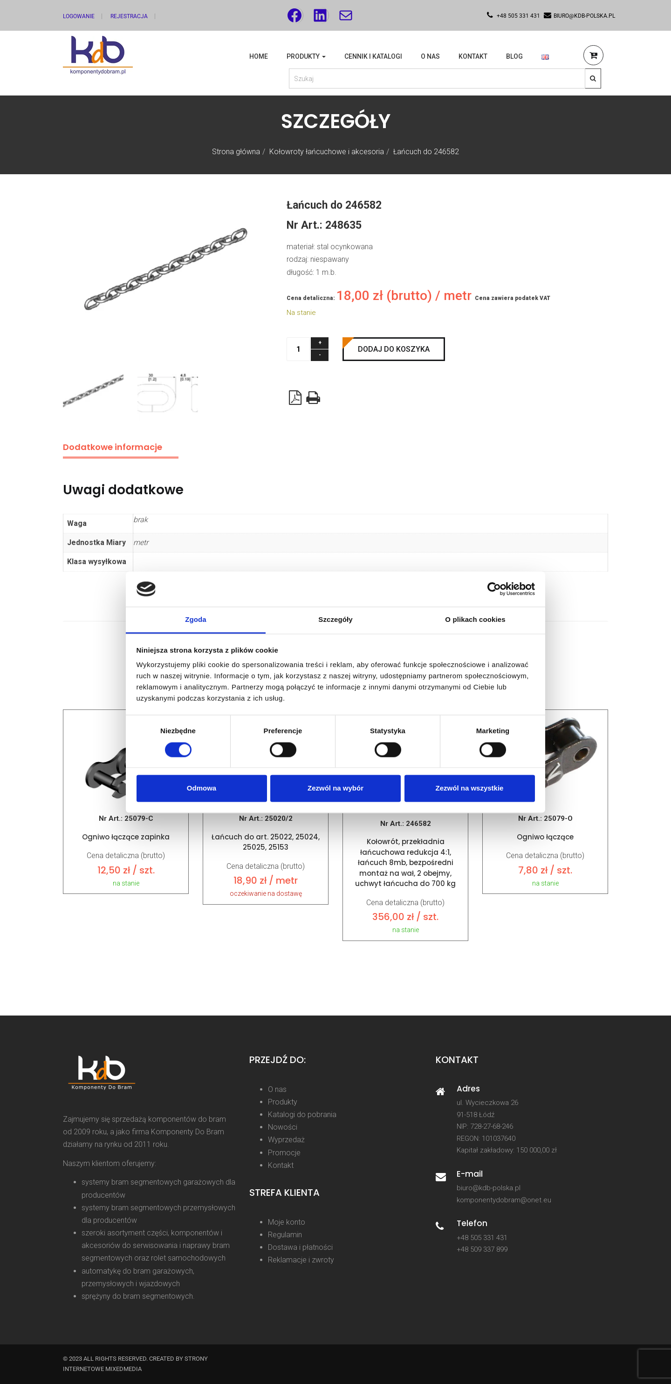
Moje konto (286, 1222)
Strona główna (236, 151)
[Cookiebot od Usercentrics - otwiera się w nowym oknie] (494, 589)
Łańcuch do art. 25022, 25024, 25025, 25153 (266, 842)
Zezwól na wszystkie (470, 788)
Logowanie (79, 16)
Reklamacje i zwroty (301, 1259)
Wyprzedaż (286, 1139)
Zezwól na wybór (335, 788)
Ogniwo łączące (545, 837)
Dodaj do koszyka (394, 349)
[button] (593, 57)
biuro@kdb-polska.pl (488, 1188)
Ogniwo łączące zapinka (126, 837)
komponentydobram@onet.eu (504, 1200)
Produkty (306, 56)
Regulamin (285, 1234)
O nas (430, 56)
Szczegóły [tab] (335, 620)
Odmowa (201, 788)
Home (258, 56)
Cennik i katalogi (373, 56)
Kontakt (473, 56)
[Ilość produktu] (298, 349)
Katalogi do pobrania (302, 1114)
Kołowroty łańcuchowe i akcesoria (326, 151)
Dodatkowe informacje (112, 447)
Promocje (284, 1152)
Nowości (282, 1127)
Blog (514, 56)
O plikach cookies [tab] (475, 620)
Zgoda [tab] (195, 620)
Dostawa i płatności (300, 1247)
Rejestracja (129, 16)
